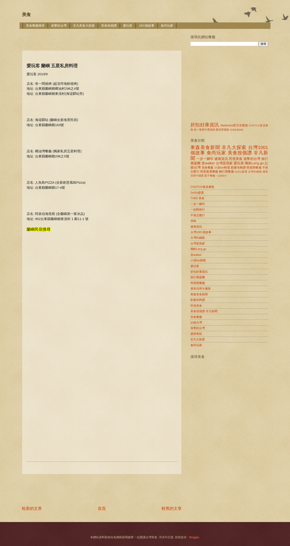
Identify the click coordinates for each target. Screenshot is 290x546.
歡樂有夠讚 (238, 167)
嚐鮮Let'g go (254, 163)
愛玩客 (127, 25)
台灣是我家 (224, 163)
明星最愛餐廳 (209, 171)
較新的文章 (32, 508)
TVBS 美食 (197, 198)
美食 (26, 14)
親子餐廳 (209, 175)
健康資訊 (221, 159)
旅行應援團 (197, 277)
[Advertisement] (102, 36)
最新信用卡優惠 (200, 288)
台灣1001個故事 (200, 232)
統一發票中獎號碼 (204, 129)
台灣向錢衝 (255, 171)
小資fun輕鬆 (222, 167)
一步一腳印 (204, 159)
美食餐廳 (208, 167)
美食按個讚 (109, 25)
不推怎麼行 (197, 215)
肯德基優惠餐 (236, 130)
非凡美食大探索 (84, 25)
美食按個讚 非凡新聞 (203, 311)
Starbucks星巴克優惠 (234, 125)
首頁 (102, 508)
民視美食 (236, 159)
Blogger (194, 537)
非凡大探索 (234, 147)
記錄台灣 (196, 322)
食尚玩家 (167, 25)
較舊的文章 (172, 508)
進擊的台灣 (59, 25)
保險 (193, 220)
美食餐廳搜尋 (35, 25)
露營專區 (196, 334)
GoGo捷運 (241, 171)
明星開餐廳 (254, 167)
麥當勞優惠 (222, 129)
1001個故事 (146, 25)
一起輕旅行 (221, 176)
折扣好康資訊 (204, 124)
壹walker (208, 163)
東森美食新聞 (205, 147)
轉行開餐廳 (226, 171)
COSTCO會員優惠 (202, 187)
